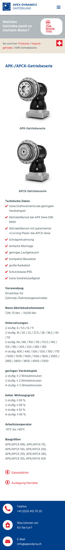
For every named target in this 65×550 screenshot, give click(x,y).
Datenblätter (20, 472)
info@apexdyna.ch (29, 544)
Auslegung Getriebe (24, 483)
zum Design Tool (50, 29)
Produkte (23, 43)
